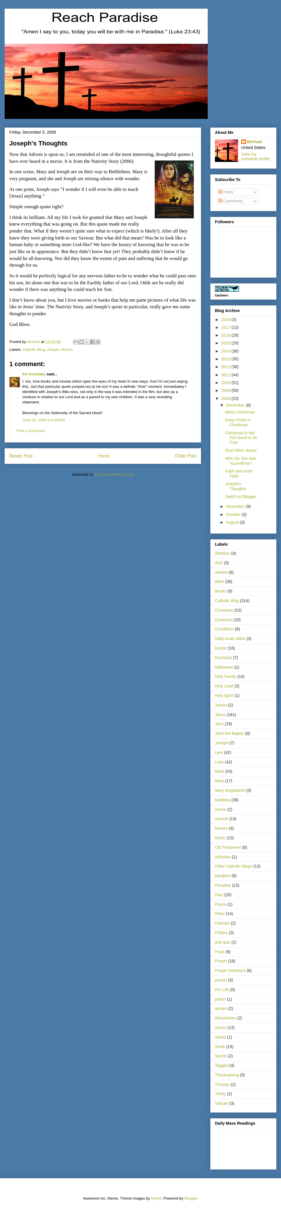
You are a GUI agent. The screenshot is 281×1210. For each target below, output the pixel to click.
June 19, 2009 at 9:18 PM (43, 420)
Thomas (222, 1084)
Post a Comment (31, 431)
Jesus (220, 714)
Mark (219, 771)
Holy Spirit (224, 695)
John (219, 724)
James (221, 705)
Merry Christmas (240, 412)
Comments (230, 201)
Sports (221, 1056)
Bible (219, 581)
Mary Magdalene (230, 790)
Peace (221, 904)
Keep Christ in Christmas (238, 422)
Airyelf (156, 1198)
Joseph (53, 349)
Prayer (221, 961)
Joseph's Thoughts (235, 486)
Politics (221, 932)
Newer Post (21, 455)
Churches (223, 619)
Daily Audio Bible (230, 638)
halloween (224, 667)
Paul (219, 894)
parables (223, 875)
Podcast (222, 923)
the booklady (33, 374)
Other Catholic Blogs (233, 866)
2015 (226, 343)
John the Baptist (229, 733)
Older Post (185, 455)
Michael (254, 141)
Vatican (221, 1103)
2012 (226, 366)
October (234, 514)
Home (104, 455)
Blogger (190, 1198)
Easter (221, 648)
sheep (220, 1037)
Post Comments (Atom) (114, 474)
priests (221, 980)
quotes (221, 1008)
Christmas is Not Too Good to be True (241, 438)
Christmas (224, 610)
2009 (226, 390)
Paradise (223, 885)
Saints (220, 1027)
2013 (226, 359)
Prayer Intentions (230, 970)
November (236, 506)
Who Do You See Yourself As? (240, 461)
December (236, 405)
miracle (221, 818)
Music (220, 837)
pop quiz (222, 942)
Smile (220, 1046)
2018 (226, 319)
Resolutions (225, 1018)
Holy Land (224, 686)
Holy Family (225, 676)
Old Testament (228, 847)
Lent (219, 752)
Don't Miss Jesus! (241, 450)
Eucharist (223, 657)
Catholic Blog (34, 349)
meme (220, 809)
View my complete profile (255, 156)
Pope (220, 951)
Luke (219, 762)
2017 (226, 327)
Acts (219, 562)
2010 (226, 382)
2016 (226, 335)
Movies (67, 349)
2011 (226, 374)
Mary (219, 781)
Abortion (222, 553)
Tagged (221, 1065)
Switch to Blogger (241, 496)
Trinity (220, 1093)
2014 (226, 351)
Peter (220, 913)
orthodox (223, 857)
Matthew (222, 800)
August (233, 522)
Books (220, 591)
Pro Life (222, 989)
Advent (221, 572)
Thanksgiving (227, 1075)
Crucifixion (224, 629)
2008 (226, 398)
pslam (220, 999)
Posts (225, 192)
